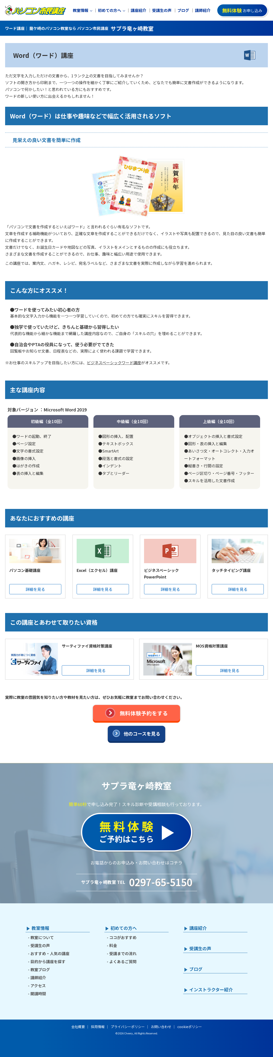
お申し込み (242, 10)
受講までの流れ (122, 953)
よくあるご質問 (122, 961)
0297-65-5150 (160, 882)
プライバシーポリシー (128, 1026)
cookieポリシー (189, 1026)
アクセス (38, 985)
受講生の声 (162, 10)
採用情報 (98, 1026)
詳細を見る (35, 589)
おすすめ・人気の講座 (49, 953)
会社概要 (78, 1026)
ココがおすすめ (122, 937)
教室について (42, 937)
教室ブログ (40, 969)
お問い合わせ (161, 1026)
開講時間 (38, 993)
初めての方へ (109, 10)
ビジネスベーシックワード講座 (114, 362)
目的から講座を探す (47, 961)
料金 (113, 945)
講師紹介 (202, 10)
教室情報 (80, 10)
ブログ (183, 10)
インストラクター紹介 (211, 990)
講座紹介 (138, 10)
